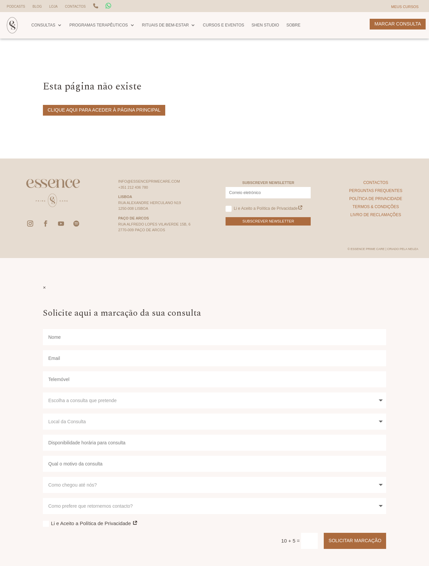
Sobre (294, 25)
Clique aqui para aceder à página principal (104, 110)
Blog (37, 6)
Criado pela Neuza (402, 249)
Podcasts (16, 6)
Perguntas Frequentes (375, 190)
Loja (53, 6)
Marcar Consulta (397, 23)
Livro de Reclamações (375, 214)
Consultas (43, 25)
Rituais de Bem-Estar (165, 25)
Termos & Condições (376, 206)
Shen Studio (265, 25)
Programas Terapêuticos (98, 25)
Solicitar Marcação (354, 540)
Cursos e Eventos (223, 25)
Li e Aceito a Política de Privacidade (264, 209)
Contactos (75, 6)
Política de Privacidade (375, 198)
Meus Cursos (405, 7)
